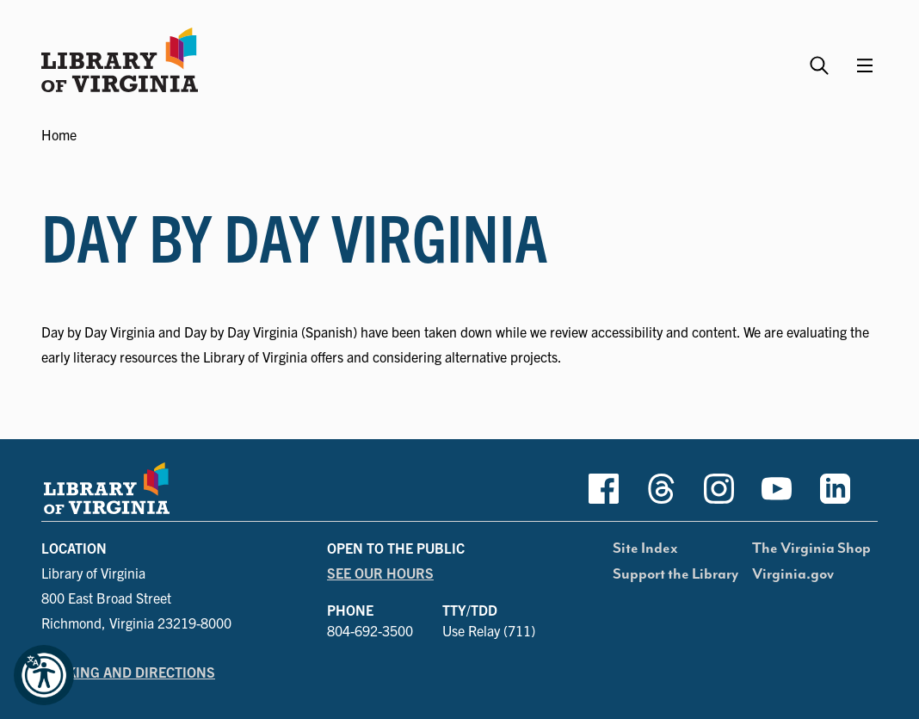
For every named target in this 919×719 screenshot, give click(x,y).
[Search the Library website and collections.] (821, 58)
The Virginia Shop (811, 548)
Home (59, 134)
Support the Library (675, 574)
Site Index (645, 548)
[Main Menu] (865, 65)
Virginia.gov (793, 574)
